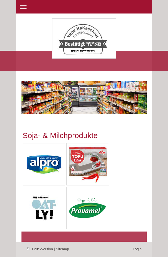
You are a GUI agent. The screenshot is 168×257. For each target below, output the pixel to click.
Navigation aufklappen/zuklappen (84, 6)
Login (137, 249)
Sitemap (62, 249)
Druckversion (40, 249)
